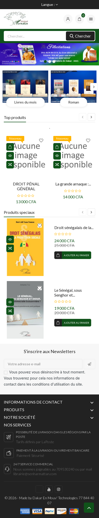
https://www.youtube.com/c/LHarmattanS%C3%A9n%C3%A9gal (49, 489)
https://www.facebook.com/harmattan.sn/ (39, 489)
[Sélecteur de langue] (49, 4)
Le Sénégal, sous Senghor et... (68, 292)
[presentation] (5, 87)
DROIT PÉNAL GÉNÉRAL (26, 186)
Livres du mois (25, 102)
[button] (45, 61)
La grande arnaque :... (73, 183)
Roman (73, 102)
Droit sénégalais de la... (73, 227)
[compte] (67, 19)
